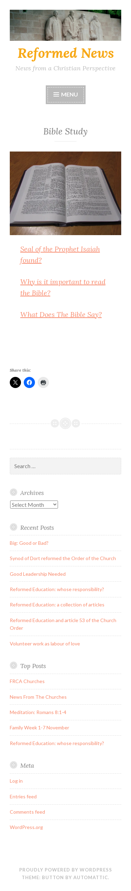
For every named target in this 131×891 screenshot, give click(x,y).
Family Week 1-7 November (39, 727)
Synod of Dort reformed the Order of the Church (63, 558)
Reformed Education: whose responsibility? (57, 589)
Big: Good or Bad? (29, 543)
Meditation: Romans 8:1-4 (38, 712)
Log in (16, 781)
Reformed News (65, 53)
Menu (69, 94)
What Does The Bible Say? (61, 314)
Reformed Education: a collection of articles (57, 604)
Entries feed (23, 796)
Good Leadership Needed (38, 574)
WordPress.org (26, 827)
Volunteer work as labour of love (45, 643)
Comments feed (27, 812)
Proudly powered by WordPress (65, 870)
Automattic (90, 877)
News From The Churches (38, 697)
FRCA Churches (27, 681)
